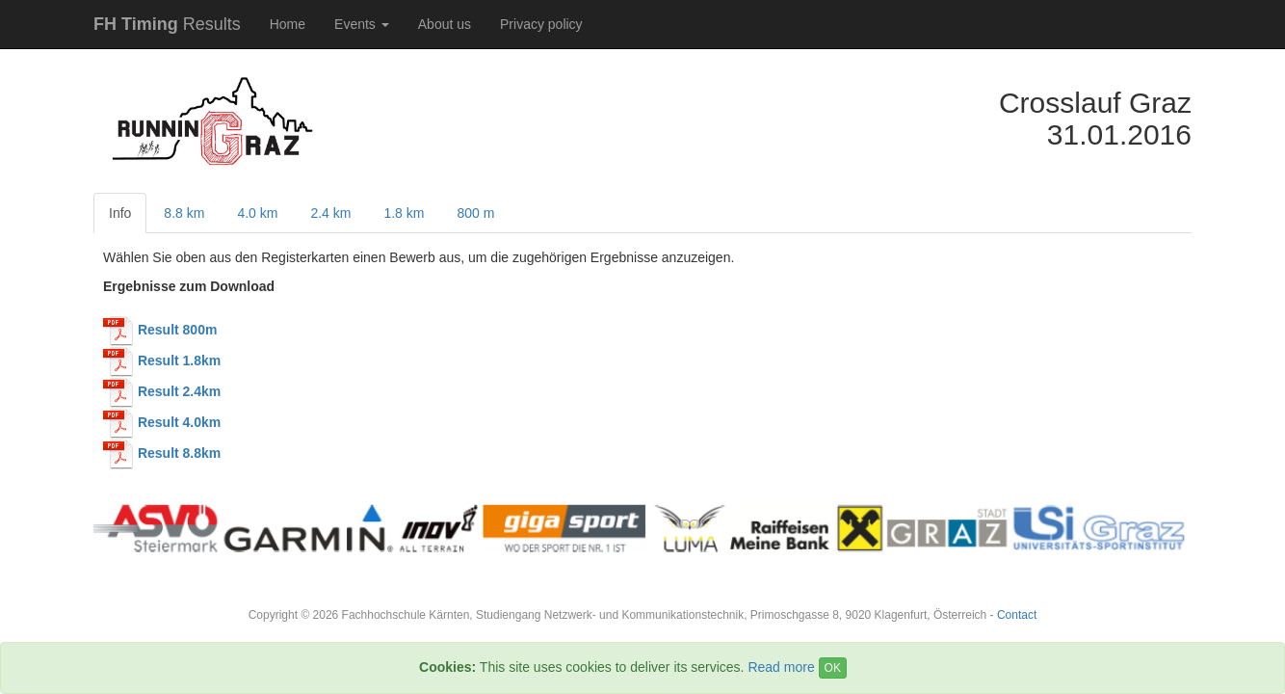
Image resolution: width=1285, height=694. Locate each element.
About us (444, 24)
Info (120, 213)
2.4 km (330, 213)
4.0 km (257, 213)
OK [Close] (833, 668)
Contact (1016, 615)
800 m (475, 213)
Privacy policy (541, 24)
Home (287, 24)
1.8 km (403, 213)
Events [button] (361, 24)
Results (167, 24)
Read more (780, 667)
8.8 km (184, 213)
